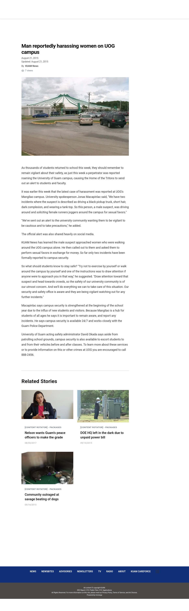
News (104, 7)
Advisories (65, 571)
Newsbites (47, 571)
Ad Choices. (133, 592)
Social (135, 7)
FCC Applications (105, 590)
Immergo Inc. (99, 605)
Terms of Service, (119, 592)
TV (99, 571)
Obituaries (119, 7)
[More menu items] (167, 8)
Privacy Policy (107, 592)
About (122, 571)
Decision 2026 (152, 7)
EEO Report (81, 590)
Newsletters (85, 571)
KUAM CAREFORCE (141, 571)
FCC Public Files (92, 590)
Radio (109, 571)
